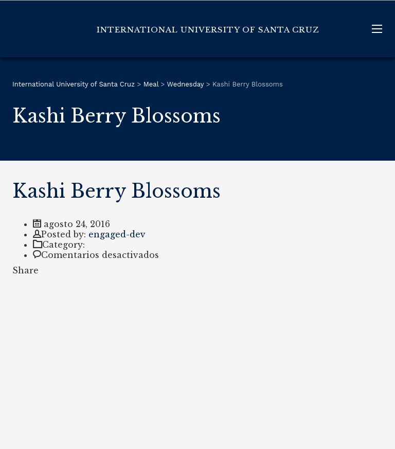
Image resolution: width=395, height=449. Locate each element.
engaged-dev (117, 234)
